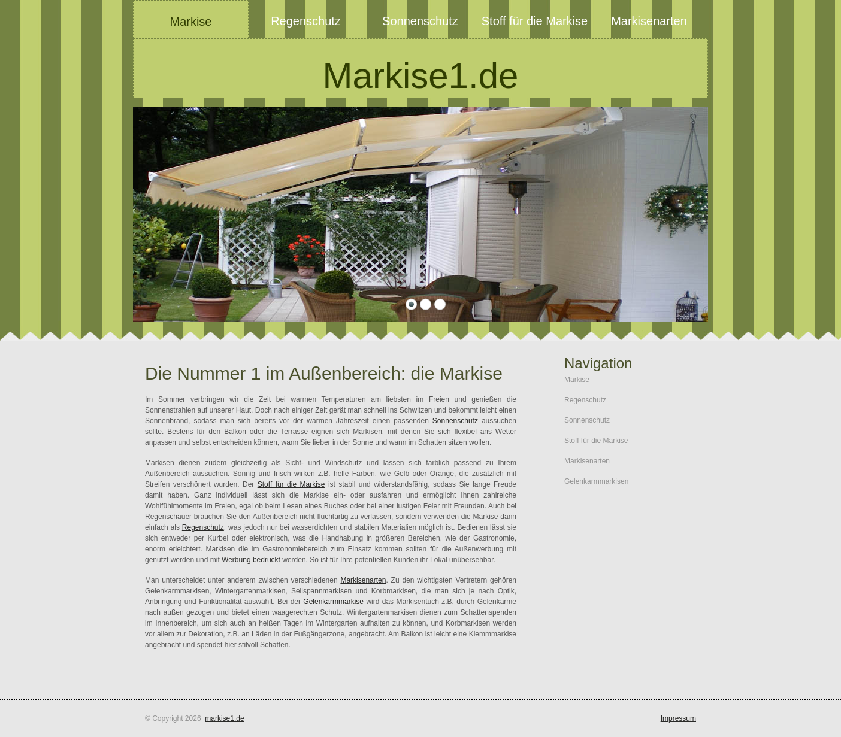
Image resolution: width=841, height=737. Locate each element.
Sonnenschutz (455, 421)
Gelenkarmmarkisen (596, 481)
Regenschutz (203, 527)
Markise (576, 379)
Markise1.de (421, 76)
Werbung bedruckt (251, 560)
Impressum (678, 718)
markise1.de (224, 718)
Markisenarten (363, 580)
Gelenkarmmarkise (333, 602)
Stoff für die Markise (291, 484)
